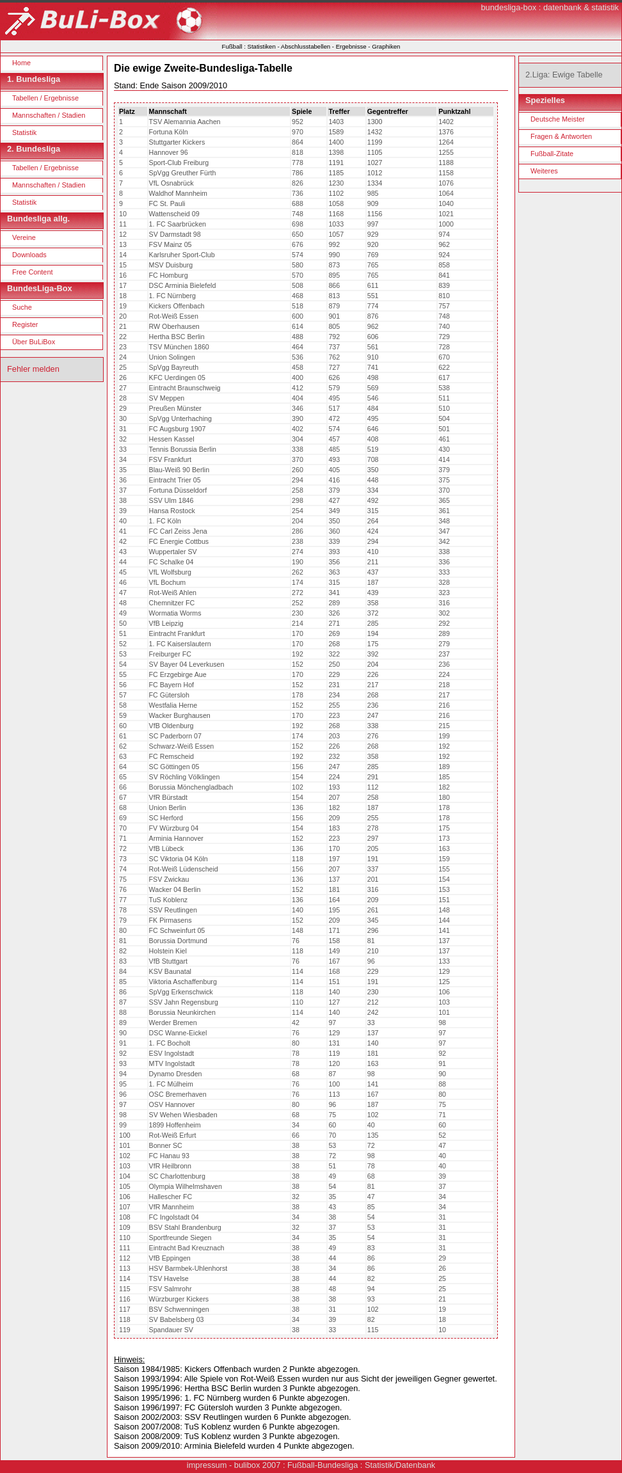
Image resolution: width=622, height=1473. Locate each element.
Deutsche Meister (557, 119)
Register (25, 324)
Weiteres (544, 171)
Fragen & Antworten (561, 136)
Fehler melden (33, 369)
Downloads (29, 255)
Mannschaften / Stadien (48, 115)
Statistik (24, 132)
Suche (22, 307)
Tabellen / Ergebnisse (45, 98)
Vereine (24, 237)
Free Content (32, 272)
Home (21, 63)
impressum (207, 1465)
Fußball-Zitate (551, 153)
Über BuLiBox (33, 342)
